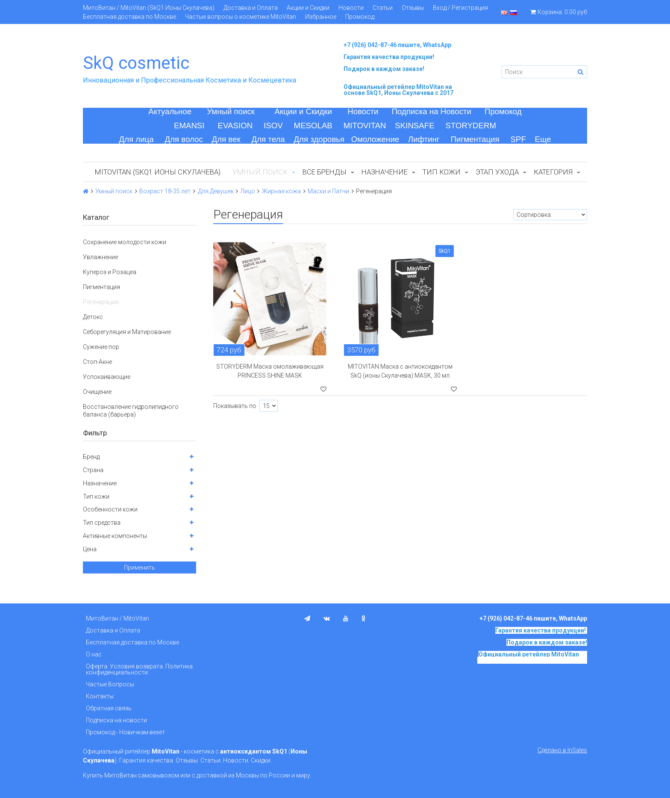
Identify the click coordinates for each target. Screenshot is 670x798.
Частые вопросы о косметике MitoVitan (240, 17)
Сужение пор (101, 346)
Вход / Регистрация (460, 8)
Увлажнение (100, 257)
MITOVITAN (365, 125)
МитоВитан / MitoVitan (117, 618)
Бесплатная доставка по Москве (129, 17)
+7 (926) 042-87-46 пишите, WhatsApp (397, 44)
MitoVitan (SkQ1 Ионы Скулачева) (157, 172)
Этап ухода (497, 172)
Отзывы (413, 8)
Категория (553, 172)
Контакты (100, 696)
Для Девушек (216, 191)
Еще (543, 139)
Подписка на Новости (431, 111)
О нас (94, 654)
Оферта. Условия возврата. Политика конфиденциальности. (139, 669)
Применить (139, 567)
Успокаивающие (106, 376)
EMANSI (189, 125)
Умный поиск (231, 111)
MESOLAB (313, 125)
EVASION (235, 125)
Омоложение (375, 139)
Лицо (248, 191)
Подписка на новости (116, 720)
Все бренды (325, 172)
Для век (226, 139)
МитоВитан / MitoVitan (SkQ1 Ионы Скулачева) (149, 8)
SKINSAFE (414, 125)
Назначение (384, 172)
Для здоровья (319, 139)
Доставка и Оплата (250, 8)
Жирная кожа (281, 191)
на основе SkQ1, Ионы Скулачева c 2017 (398, 89)
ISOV (273, 125)
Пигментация (475, 139)
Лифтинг (424, 139)
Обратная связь (109, 708)
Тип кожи (442, 172)
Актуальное (169, 111)
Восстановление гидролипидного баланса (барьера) (131, 410)
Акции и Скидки (308, 8)
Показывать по (234, 406)
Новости (351, 8)
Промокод (359, 17)
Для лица (136, 139)
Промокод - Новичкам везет (125, 732)
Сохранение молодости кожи (124, 242)
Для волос (184, 139)
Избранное (320, 17)
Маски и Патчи (328, 191)
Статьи (383, 8)
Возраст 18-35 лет (165, 191)
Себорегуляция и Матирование (127, 331)
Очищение (97, 391)
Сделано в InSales (562, 750)
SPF (518, 139)
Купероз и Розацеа (109, 272)
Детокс (93, 316)
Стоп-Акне (97, 361)
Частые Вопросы (110, 684)
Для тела (268, 139)
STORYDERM (471, 125)
